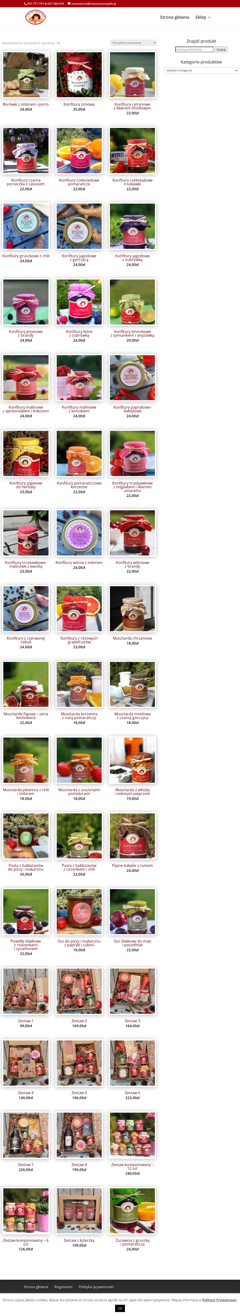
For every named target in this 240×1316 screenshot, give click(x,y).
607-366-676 (55, 4)
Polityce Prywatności (219, 1299)
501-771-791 (35, 4)
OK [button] (120, 1308)
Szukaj (221, 49)
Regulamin (63, 1286)
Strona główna (174, 17)
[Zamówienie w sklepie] (133, 43)
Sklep (200, 17)
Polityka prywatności (96, 1286)
